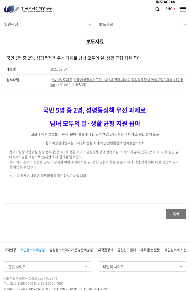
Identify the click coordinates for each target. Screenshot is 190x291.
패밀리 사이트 (113, 267)
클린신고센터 (126, 250)
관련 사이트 (17, 267)
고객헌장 (10, 250)
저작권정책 (105, 250)
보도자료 (106, 24)
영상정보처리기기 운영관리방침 (71, 250)
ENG (169, 8)
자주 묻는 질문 (150, 250)
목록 (176, 214)
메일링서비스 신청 (176, 250)
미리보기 (79, 84)
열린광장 (11, 24)
